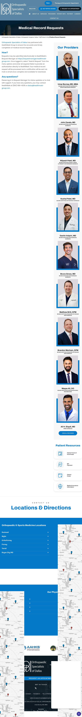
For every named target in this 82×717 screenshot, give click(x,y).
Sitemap (28, 694)
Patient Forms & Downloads (72, 453)
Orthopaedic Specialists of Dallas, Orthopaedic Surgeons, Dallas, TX (21, 37)
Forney (4, 544)
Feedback (36, 694)
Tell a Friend (46, 694)
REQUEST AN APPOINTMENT (69, 8)
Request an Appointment (41, 678)
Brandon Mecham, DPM (67, 351)
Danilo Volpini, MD (67, 237)
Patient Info (45, 37)
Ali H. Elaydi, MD (67, 427)
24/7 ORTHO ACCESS (47, 8)
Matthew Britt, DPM (67, 313)
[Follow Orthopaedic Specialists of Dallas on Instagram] (46, 688)
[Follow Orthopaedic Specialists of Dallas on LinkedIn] (41, 688)
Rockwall (5, 532)
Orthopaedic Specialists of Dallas (14, 42)
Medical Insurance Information (72, 486)
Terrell (4, 548)
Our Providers (68, 47)
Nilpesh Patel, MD (67, 162)
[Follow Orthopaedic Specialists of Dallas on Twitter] (35, 688)
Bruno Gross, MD (67, 275)
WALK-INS (32, 8)
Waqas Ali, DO (67, 389)
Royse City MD (7, 552)
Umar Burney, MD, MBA (67, 85)
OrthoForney (7, 540)
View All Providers (68, 433)
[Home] (29, 14)
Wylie (4, 536)
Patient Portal (69, 475)
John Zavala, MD (67, 123)
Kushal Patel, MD (67, 199)
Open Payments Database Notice (41, 698)
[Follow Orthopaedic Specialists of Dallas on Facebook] (30, 688)
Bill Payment (69, 464)
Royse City (77, 611)
